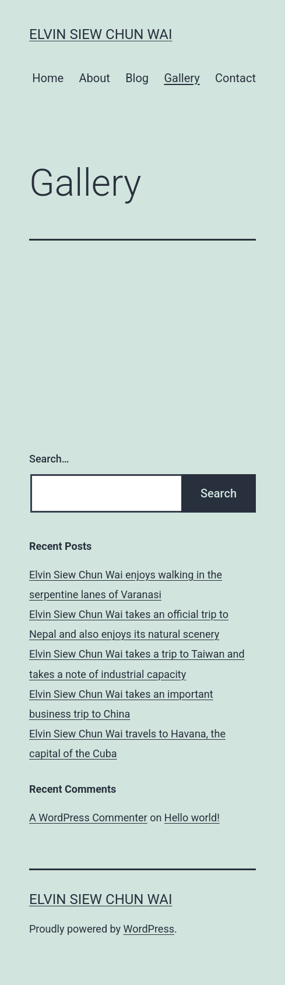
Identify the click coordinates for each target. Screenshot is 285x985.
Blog (137, 78)
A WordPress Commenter (88, 817)
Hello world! (192, 817)
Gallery (181, 78)
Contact (235, 78)
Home (48, 78)
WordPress (149, 929)
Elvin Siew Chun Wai (100, 34)
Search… (49, 459)
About (94, 78)
